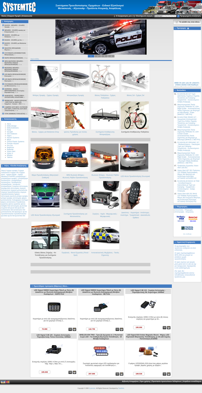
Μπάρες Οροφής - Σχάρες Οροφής (46, 95)
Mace (9, 140)
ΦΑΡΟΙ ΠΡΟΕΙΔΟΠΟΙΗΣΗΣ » (15, 58)
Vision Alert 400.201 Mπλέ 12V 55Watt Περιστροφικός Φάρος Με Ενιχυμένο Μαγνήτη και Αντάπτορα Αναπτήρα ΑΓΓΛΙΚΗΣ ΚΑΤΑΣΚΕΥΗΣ (188, 198)
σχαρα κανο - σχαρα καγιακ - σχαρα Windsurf (13, 174)
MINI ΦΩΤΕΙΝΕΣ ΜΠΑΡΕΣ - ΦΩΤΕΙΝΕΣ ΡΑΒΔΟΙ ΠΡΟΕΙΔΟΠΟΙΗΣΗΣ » (14, 62)
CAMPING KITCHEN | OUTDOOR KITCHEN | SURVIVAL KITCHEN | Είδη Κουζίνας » (15, 108)
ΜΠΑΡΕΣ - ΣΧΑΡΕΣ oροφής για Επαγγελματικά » (14, 31)
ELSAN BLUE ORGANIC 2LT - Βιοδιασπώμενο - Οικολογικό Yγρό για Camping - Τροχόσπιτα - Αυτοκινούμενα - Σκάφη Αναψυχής (188, 146)
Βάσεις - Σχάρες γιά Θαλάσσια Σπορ (45, 132)
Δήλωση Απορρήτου (130, 381)
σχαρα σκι (15, 173)
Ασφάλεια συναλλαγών (192, 381)
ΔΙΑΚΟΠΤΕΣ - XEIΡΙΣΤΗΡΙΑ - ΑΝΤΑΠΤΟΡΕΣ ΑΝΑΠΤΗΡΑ (14, 96)
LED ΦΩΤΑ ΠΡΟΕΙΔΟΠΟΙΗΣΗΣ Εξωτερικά (15, 80)
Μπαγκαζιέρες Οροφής (75, 95)
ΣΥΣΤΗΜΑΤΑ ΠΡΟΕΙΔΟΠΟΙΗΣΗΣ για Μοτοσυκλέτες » (15, 85)
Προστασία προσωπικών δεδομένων (166, 381)
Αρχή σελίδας (35, 59)
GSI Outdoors (12, 134)
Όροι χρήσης (145, 381)
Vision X (10, 153)
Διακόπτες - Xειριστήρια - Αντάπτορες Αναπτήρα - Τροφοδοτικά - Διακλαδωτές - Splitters (135, 215)
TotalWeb (121, 388)
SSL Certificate (187, 234)
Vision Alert (11, 151)
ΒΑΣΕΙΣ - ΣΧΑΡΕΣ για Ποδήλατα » (11, 36)
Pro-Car (10, 145)
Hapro (9, 136)
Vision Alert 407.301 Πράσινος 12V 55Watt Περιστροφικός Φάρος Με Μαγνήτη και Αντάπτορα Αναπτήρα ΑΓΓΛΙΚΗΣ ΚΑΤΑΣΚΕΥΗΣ (188, 174)
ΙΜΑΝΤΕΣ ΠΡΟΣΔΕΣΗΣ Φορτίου (12, 49)
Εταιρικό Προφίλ (13, 16)
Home (3, 16)
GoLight (10, 132)
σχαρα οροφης (12, 171)
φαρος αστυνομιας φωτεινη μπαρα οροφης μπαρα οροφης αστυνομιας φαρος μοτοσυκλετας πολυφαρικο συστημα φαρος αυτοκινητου (14, 198)
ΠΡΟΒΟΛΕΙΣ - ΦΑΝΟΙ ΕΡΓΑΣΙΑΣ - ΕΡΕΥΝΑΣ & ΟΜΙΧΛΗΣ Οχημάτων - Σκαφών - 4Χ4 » (15, 102)
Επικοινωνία (27, 16)
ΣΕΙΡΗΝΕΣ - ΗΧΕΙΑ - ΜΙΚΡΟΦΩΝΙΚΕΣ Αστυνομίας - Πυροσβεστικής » (14, 90)
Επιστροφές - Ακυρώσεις (184, 212)
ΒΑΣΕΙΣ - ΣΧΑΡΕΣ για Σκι (14, 40)
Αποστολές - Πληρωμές (184, 210)
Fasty (9, 130)
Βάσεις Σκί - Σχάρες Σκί (135, 95)
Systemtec (92, 388)
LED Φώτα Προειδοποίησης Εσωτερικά (135, 176)
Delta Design (12, 126)
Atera (9, 124)
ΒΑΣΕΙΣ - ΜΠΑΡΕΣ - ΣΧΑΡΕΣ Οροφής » (14, 26)
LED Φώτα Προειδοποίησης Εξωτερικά (45, 215)
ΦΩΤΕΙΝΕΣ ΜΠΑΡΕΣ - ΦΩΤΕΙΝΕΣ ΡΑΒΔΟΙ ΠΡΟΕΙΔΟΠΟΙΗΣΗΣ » (12, 69)
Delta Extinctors (13, 128)
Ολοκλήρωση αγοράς (144, 16)
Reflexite (10, 149)
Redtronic (10, 147)
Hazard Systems (13, 138)
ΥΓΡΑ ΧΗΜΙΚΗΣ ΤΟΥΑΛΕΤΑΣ (15, 113)
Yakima (9, 157)
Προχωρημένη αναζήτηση (190, 16)
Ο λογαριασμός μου (124, 16)
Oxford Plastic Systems (15, 142)
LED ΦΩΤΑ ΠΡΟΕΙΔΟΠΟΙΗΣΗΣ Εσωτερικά (15, 75)
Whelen (10, 155)
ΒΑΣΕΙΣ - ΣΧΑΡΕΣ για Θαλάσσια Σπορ (15, 44)
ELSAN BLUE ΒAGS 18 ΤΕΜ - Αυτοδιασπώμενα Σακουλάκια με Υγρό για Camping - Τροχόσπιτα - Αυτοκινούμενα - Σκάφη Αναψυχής (188, 186)
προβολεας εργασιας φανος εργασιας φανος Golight (13, 204)
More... (65, 286)
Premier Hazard (13, 144)
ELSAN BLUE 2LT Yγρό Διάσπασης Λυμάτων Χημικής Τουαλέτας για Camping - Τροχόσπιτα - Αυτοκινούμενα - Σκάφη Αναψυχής (188, 98)
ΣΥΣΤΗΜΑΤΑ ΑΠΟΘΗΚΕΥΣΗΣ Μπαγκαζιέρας (15, 53)
